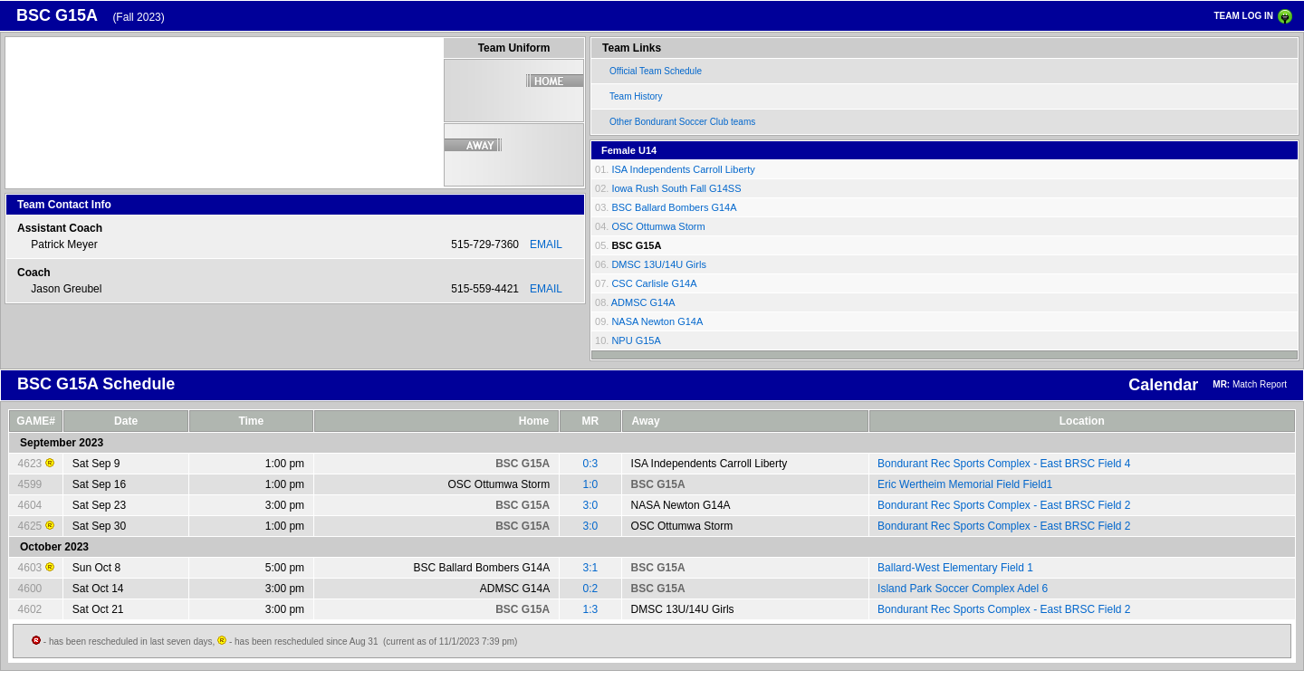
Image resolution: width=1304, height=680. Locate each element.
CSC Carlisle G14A (653, 283)
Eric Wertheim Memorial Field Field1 (964, 484)
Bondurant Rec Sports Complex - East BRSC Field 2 (1003, 505)
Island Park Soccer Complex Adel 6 (962, 588)
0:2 (591, 588)
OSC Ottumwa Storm (658, 226)
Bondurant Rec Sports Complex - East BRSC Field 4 (1003, 463)
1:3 (591, 609)
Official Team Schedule (655, 71)
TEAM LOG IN (1243, 16)
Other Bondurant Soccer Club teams (682, 122)
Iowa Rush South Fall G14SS (676, 188)
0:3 (591, 463)
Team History (635, 96)
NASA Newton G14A (657, 321)
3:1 (591, 567)
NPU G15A (635, 340)
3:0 (591, 505)
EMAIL (546, 244)
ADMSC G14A (643, 302)
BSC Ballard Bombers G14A (673, 207)
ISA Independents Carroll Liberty (682, 169)
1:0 (591, 484)
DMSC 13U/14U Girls (658, 264)
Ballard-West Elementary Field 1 (955, 567)
